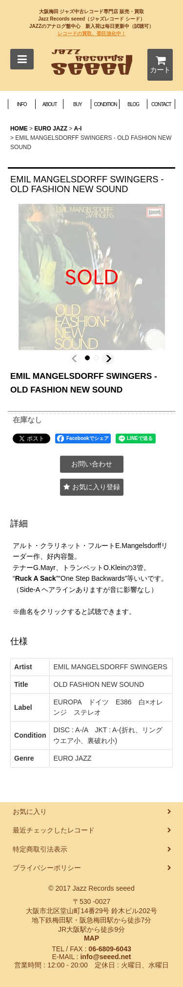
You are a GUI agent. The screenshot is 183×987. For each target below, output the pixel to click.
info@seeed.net (105, 957)
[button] (22, 59)
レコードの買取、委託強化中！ (92, 33)
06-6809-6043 (109, 949)
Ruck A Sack (35, 578)
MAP (91, 938)
